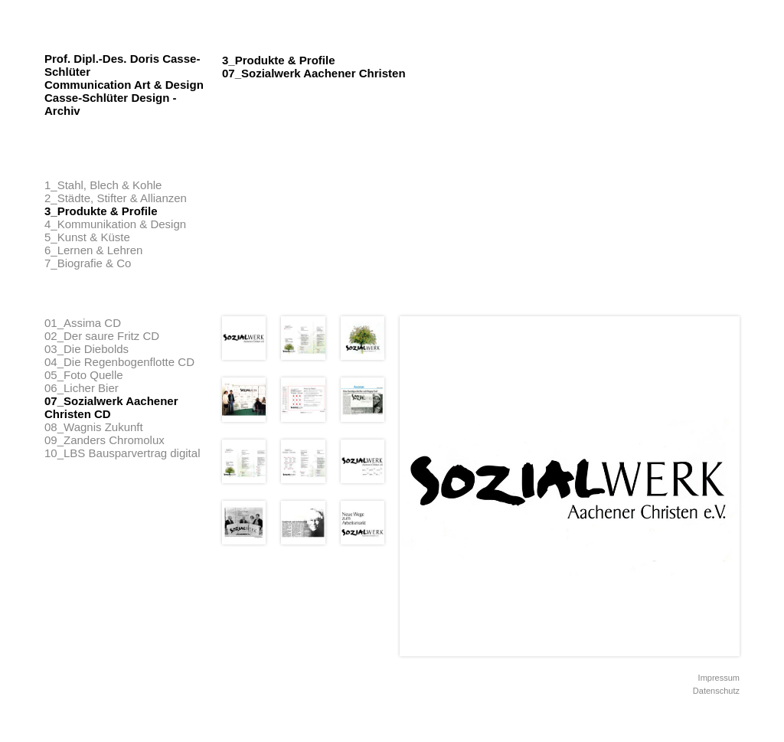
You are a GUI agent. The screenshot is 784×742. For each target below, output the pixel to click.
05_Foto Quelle (83, 374)
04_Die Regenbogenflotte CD (119, 361)
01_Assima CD (82, 322)
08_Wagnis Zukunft (93, 426)
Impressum (719, 677)
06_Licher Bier (81, 387)
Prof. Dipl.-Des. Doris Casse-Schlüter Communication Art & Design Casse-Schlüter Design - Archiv (124, 84)
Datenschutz (716, 690)
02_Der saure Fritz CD (101, 335)
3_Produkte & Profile (101, 210)
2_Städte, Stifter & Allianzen (115, 197)
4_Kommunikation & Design (115, 223)
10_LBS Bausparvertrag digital (122, 452)
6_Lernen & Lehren (93, 250)
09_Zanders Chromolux (104, 439)
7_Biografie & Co (87, 263)
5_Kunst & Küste (87, 237)
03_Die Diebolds (86, 348)
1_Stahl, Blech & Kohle (103, 184)
